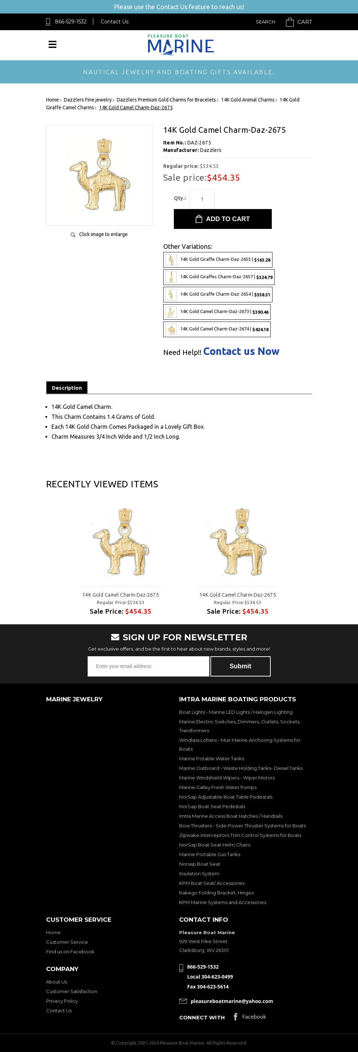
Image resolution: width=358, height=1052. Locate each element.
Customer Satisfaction (71, 991)
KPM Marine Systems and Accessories (222, 902)
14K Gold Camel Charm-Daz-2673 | (217, 312)
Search (265, 21)
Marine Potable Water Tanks (211, 758)
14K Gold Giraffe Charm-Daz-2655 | (217, 259)
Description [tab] (67, 388)
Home (53, 932)
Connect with (202, 1017)
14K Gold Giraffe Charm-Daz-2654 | (217, 294)
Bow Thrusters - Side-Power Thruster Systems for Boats (242, 825)
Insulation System (199, 873)
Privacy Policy (62, 1001)
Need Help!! (182, 352)
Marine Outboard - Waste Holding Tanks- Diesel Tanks (241, 768)
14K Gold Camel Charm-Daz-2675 (120, 595)
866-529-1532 (71, 21)
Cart (304, 21)
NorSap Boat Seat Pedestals (212, 806)
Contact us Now (241, 351)
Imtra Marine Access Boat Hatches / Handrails (230, 816)
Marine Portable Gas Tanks (209, 854)
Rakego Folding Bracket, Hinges (216, 892)
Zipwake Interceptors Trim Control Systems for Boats (240, 835)
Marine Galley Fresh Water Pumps (218, 787)
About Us (56, 982)
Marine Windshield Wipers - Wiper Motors (227, 777)
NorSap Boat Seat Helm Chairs (214, 845)
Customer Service (67, 942)
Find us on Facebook (70, 951)
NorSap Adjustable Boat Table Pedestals (225, 797)
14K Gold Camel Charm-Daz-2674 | (217, 329)
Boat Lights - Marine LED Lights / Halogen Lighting (236, 712)
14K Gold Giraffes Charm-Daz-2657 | (218, 277)
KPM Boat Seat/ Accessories (211, 883)
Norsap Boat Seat (199, 864)
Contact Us (114, 21)
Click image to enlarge (103, 234)
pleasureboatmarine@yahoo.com (232, 1001)
